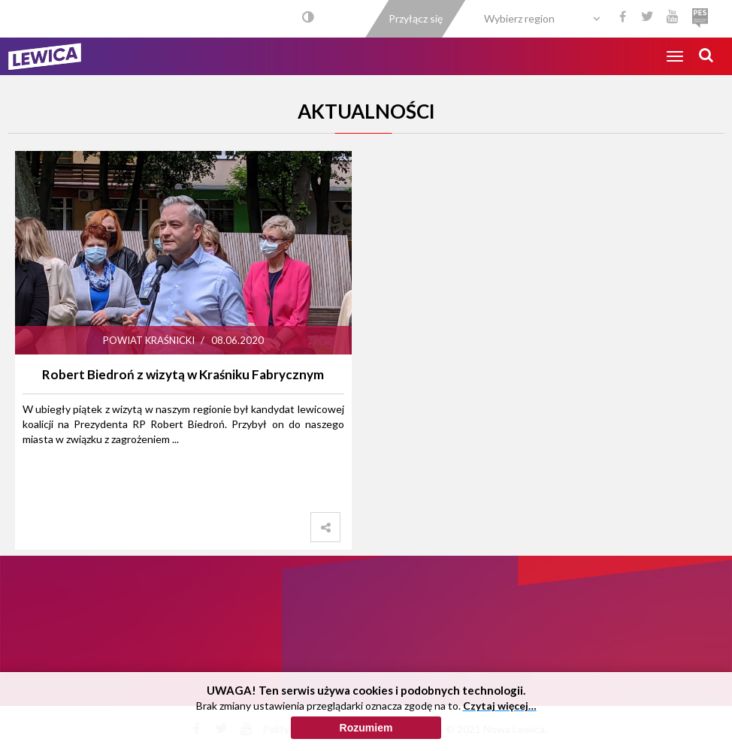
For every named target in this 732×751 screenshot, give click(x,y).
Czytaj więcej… (500, 708)
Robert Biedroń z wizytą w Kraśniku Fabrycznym (183, 374)
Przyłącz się (416, 18)
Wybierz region (519, 18)
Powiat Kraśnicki (149, 340)
